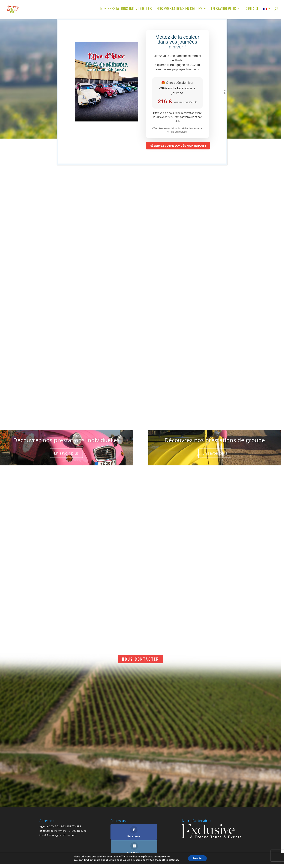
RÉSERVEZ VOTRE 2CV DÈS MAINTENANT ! (185, 146)
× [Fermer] (224, 92)
